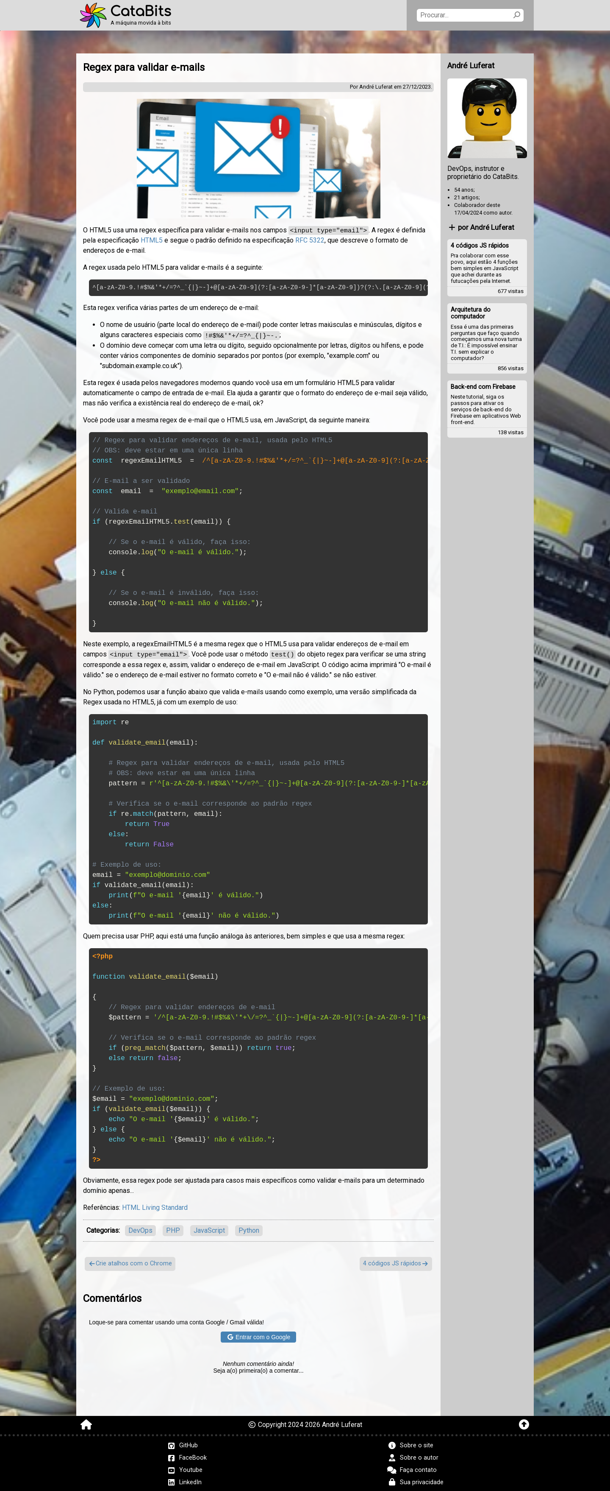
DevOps (140, 1229)
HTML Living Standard (155, 1206)
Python (248, 1229)
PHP (173, 1229)
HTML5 (152, 240)
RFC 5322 (309, 240)
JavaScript (209, 1229)
